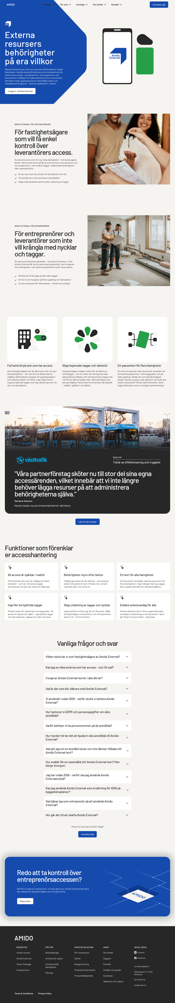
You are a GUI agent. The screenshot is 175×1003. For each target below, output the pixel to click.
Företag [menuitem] (49, 972)
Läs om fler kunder (88, 530)
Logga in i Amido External (20, 91)
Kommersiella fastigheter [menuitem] (52, 965)
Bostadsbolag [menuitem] (52, 952)
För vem (65, 4)
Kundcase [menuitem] (108, 975)
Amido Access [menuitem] (23, 952)
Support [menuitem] (107, 958)
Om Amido (99, 4)
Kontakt (116, 4)
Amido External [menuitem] (24, 958)
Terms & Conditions (24, 993)
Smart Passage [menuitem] (24, 964)
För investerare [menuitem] (81, 952)
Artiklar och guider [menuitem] (112, 970)
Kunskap (82, 4)
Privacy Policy (45, 993)
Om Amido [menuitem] (108, 952)
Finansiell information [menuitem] (84, 970)
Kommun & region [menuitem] (54, 958)
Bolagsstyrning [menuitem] (81, 964)
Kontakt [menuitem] (107, 964)
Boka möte (25, 910)
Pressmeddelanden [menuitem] (83, 975)
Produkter (48, 4)
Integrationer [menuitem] (23, 970)
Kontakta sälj (159, 4)
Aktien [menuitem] (77, 958)
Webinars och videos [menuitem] (113, 981)
